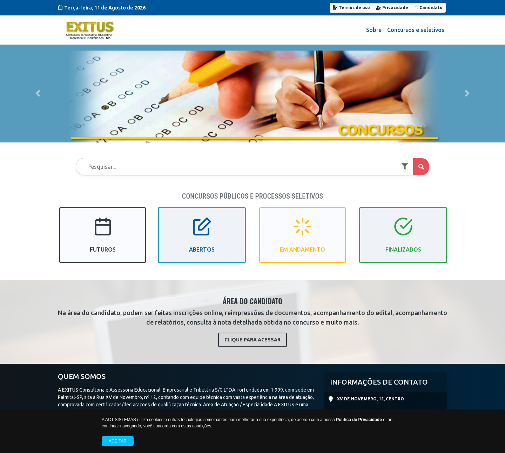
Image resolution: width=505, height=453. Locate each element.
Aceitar (118, 441)
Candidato (428, 7)
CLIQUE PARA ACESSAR (252, 339)
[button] (38, 93)
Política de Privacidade (359, 419)
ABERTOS (202, 241)
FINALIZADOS (403, 241)
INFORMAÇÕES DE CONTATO (379, 382)
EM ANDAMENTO (302, 241)
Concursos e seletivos (415, 30)
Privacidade (392, 7)
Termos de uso (351, 7)
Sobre (374, 30)
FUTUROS (103, 241)
